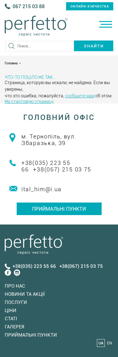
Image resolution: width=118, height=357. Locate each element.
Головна (11, 63)
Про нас (15, 286)
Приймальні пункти (59, 209)
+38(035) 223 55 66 (34, 266)
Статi (11, 318)
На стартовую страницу (29, 101)
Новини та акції (25, 294)
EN (109, 343)
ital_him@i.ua (41, 189)
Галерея (14, 326)
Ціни (10, 310)
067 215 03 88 (29, 6)
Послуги (16, 302)
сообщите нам (79, 95)
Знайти (94, 46)
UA (101, 343)
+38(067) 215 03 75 (62, 169)
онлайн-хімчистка (89, 6)
